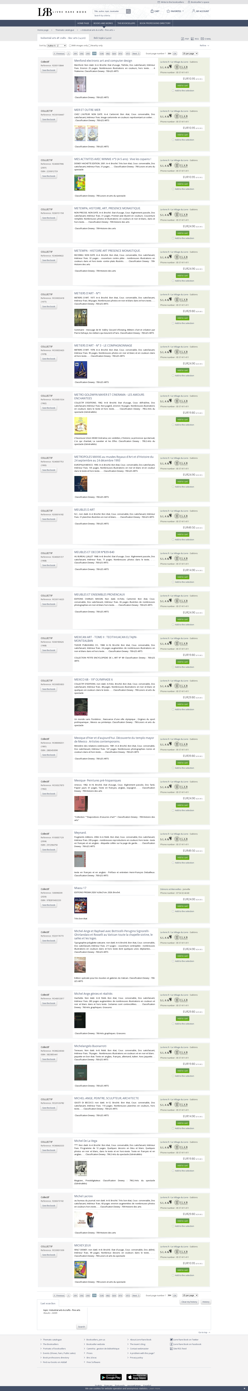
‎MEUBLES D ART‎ (84, 509)
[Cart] (154, 11)
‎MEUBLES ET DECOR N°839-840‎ (94, 552)
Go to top (204, 1332)
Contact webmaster (137, 1348)
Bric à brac (92, 1357)
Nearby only (95, 45)
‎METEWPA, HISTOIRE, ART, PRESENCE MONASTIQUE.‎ (107, 208)
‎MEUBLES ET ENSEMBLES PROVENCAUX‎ (99, 594)
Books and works (103, 23)
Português (120, 1385)
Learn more (154, 1388)
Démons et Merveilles (170, 889)
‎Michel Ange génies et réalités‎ (93, 993)
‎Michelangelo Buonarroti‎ (90, 1046)
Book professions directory (155, 23)
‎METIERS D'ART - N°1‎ (87, 293)
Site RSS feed (178, 1348)
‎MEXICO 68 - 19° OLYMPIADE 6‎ (93, 679)
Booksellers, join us (94, 1339)
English (98, 1385)
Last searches (48, 1303)
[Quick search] (111, 11)
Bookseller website (94, 1344)
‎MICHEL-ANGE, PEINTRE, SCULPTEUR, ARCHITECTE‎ (106, 1098)
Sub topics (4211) (102, 37)
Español (147, 1385)
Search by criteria (102, 15)
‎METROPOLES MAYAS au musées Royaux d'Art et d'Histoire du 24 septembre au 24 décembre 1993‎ (114, 458)
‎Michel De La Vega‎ (85, 1141)
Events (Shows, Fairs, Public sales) (57, 1353)
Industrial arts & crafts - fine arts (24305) (63, 37)
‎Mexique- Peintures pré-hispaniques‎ (97, 780)
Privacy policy (134, 1357)
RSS (194, 38)
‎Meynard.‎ (80, 832)
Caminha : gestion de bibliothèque (103, 1348)
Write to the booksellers (171, 2)
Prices (90, 1353)
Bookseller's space (198, 2)
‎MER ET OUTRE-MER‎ (87, 110)
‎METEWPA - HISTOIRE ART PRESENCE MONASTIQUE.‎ (107, 250)
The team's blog (135, 1344)
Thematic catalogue (64, 30)
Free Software (93, 1362)
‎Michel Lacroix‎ (83, 1196)
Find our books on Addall (53, 1362)
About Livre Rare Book (140, 1339)
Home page (83, 23)
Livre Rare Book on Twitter (184, 1339)
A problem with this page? (140, 1353)
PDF (185, 38)
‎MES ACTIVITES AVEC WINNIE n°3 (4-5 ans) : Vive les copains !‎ (112, 159)
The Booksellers (126, 23)
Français (108, 1385)
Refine (205, 45)
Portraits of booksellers (54, 1348)
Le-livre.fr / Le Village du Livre (174, 61)
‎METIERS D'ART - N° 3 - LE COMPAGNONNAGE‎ (103, 345)
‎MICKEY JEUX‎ (82, 1245)
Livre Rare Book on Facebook (185, 1344)
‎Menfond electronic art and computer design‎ (103, 60)
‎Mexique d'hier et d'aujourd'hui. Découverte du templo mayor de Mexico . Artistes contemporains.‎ (114, 739)
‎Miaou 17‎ (80, 888)
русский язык (134, 1385)
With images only (78, 45)
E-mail (206, 38)
